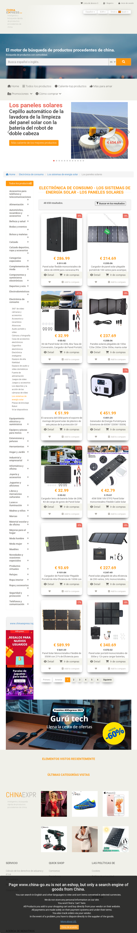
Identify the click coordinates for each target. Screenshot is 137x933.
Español (90, 12)
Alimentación (16, 204)
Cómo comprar (48, 93)
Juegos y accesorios (21, 383)
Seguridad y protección (15, 594)
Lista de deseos (89, 3)
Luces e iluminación (15, 504)
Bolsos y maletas (18, 234)
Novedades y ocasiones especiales (16, 557)
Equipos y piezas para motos (18, 431)
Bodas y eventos (18, 226)
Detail (49, 274)
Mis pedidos (12, 879)
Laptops (53, 887)
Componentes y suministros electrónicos (17, 277)
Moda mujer (15, 543)
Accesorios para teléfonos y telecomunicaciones (20, 194)
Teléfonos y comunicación (16, 603)
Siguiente (107, 676)
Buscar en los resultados (110, 203)
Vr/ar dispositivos (20, 409)
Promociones (20, 93)
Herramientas (16, 446)
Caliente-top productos (70, 86)
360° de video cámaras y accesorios (18, 312)
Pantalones (55, 876)
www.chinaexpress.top (22, 623)
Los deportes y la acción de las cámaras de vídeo (20, 389)
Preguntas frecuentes (17, 885)
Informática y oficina (16, 467)
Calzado (13, 242)
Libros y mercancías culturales (15, 494)
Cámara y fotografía (21, 335)
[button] (128, 132)
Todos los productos (36, 86)
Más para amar (101, 86)
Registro (108, 3)
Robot (14, 406)
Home (13, 86)
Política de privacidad (103, 876)
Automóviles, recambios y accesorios (16, 213)
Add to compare (70, 281)
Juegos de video (19, 379)
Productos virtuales (14, 567)
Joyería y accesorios (15, 476)
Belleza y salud (17, 221)
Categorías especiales (15, 259)
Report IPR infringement (104, 881)
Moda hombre (16, 538)
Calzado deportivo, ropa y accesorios (19, 249)
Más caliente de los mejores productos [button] (34, 142)
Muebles (14, 549)
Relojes (13, 574)
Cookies (96, 871)
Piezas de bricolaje (20, 403)
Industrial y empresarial (15, 459)
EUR (103, 12)
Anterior (58, 676)
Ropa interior (16, 580)
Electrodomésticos (19, 291)
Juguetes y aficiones (15, 484)
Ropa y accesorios (19, 585)
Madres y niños (17, 510)
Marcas (13, 516)
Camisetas (54, 871)
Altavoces (16, 325)
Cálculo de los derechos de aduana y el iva (24, 873)
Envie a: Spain (119, 12)
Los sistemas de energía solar (62, 174)
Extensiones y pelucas (16, 440)
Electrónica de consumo (31, 174)
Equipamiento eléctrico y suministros (16, 421)
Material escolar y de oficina (18, 523)
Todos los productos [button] (19, 183)
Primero (46, 676)
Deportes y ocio (17, 286)
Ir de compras (69, 274)
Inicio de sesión (126, 3)
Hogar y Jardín (17, 452)
